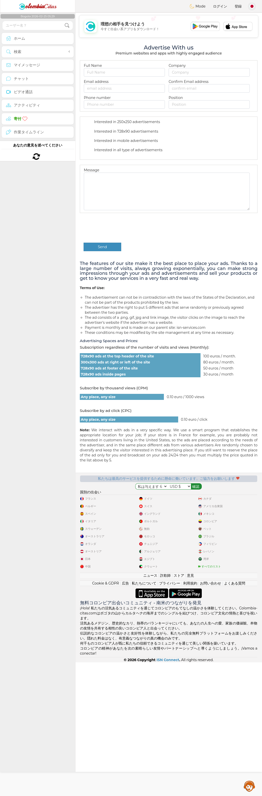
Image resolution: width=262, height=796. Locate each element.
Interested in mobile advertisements (123, 141)
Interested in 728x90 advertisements (123, 131)
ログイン (220, 6)
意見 (190, 709)
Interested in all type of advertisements (125, 150)
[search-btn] (67, 25)
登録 (238, 6)
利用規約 (190, 717)
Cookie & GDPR (105, 717)
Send (102, 247)
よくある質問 (234, 717)
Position (176, 97)
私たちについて (144, 717)
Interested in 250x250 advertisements (124, 122)
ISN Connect (168, 793)
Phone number (97, 97)
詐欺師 (165, 709)
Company (177, 65)
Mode (197, 6)
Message (91, 170)
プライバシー (169, 717)
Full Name (93, 65)
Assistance (249, 786)
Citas (37, 6)
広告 (125, 717)
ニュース (150, 709)
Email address (96, 81)
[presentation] (122, 228)
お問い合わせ (210, 717)
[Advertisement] (168, 26)
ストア (179, 709)
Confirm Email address (189, 81)
